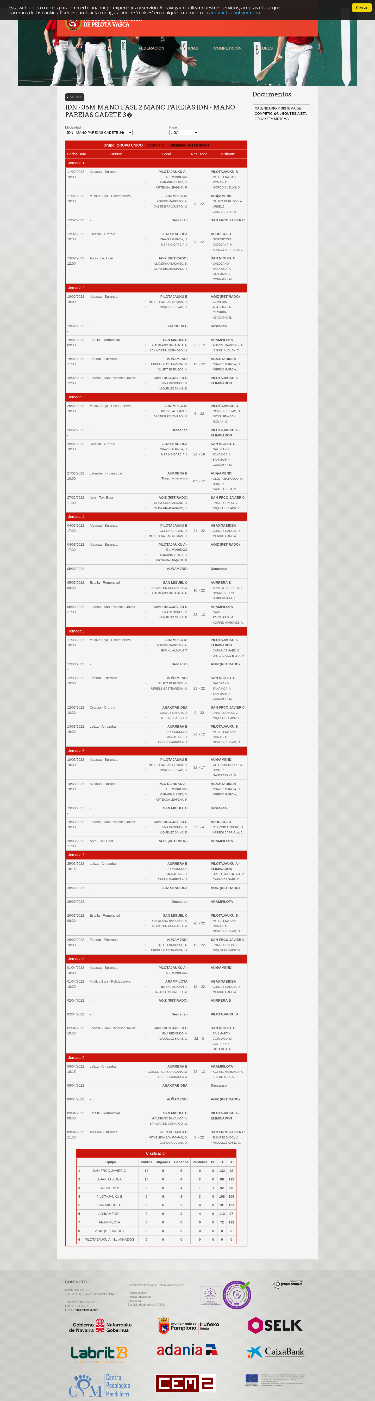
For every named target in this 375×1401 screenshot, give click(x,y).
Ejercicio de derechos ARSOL (146, 1304)
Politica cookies (137, 1292)
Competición (227, 48)
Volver (76, 97)
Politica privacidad (139, 1296)
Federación (151, 48)
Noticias (189, 48)
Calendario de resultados (188, 145)
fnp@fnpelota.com (86, 1309)
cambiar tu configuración (233, 12)
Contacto (299, 48)
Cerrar (362, 7)
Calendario (156, 145)
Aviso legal (134, 1300)
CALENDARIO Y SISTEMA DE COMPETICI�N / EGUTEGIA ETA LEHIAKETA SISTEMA (281, 113)
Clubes (265, 48)
